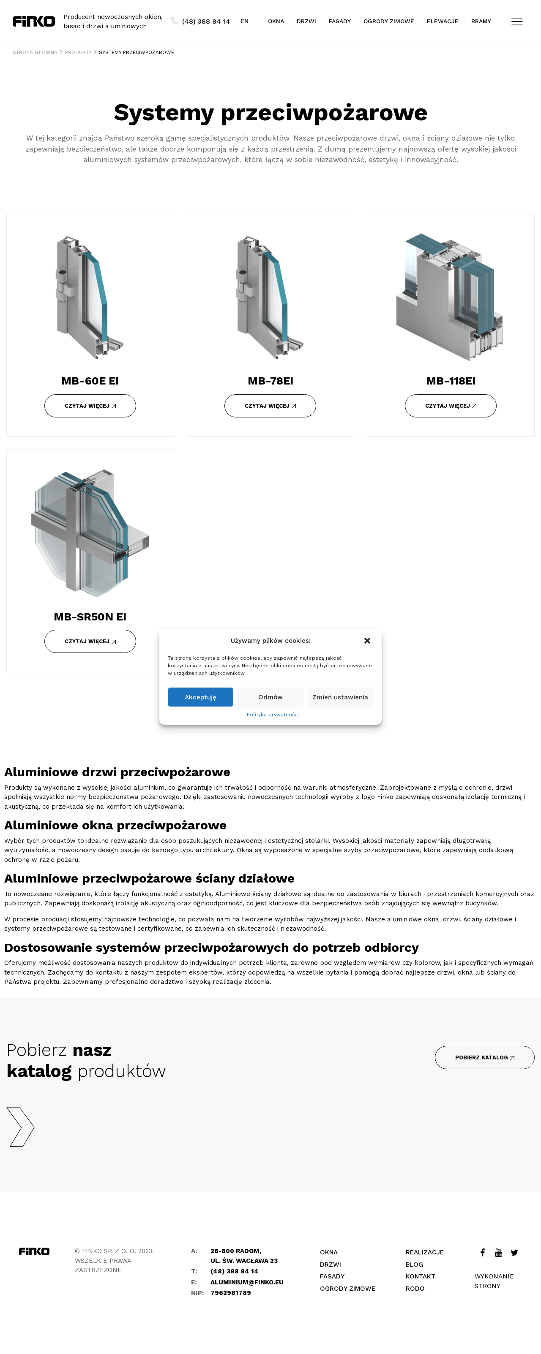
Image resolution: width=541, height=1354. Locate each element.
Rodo (415, 1288)
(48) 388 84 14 (200, 21)
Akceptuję (200, 697)
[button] (368, 641)
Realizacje (425, 1252)
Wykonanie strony (494, 1281)
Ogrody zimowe (388, 21)
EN (244, 21)
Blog (414, 1264)
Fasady (340, 21)
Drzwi (306, 21)
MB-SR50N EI (90, 616)
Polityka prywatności (273, 715)
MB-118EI (450, 380)
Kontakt (420, 1276)
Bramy (481, 21)
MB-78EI (270, 380)
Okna (276, 21)
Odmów (270, 697)
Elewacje (443, 21)
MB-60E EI (90, 380)
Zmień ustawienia (340, 697)
